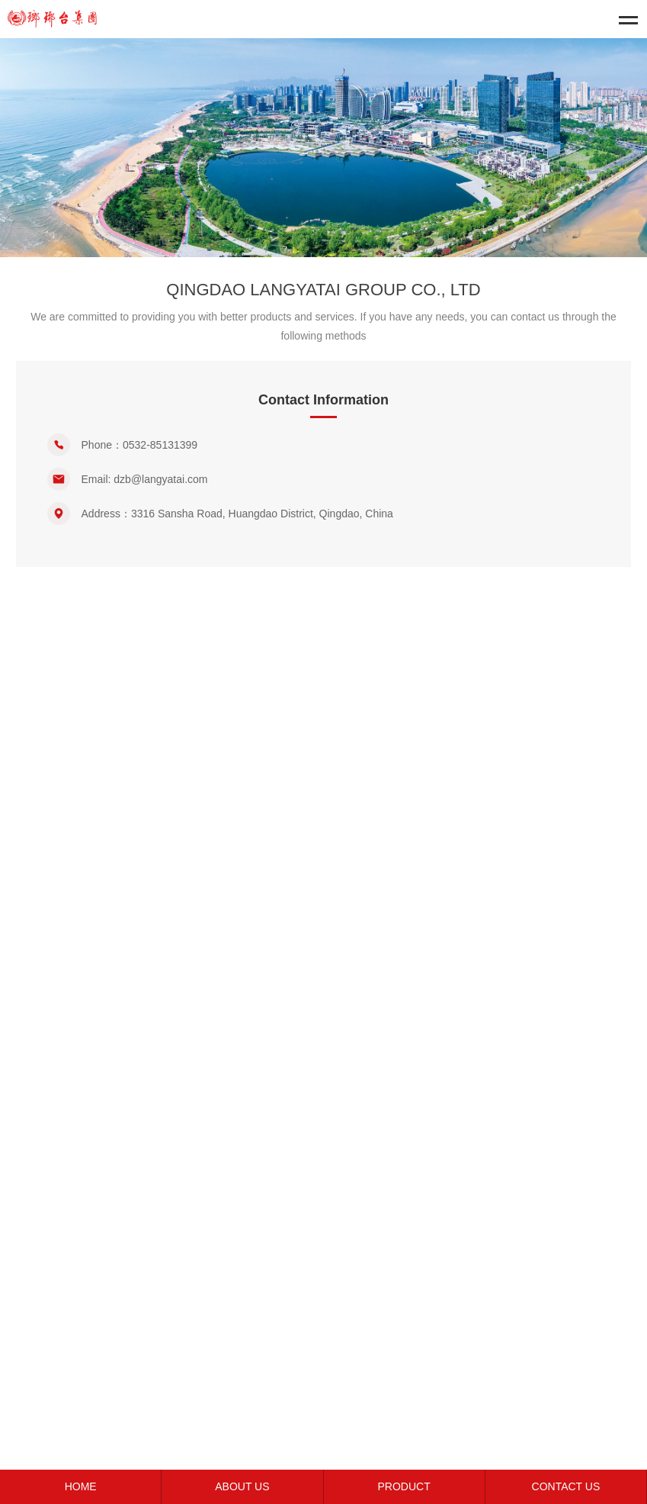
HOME (81, 1486)
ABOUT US (242, 1486)
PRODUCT (404, 1486)
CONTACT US (566, 1486)
